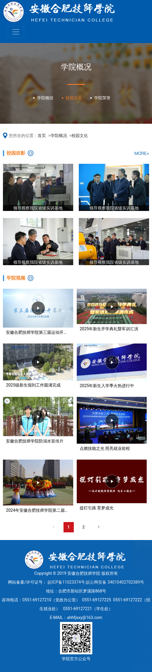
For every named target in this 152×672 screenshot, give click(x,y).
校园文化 (79, 135)
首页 (42, 135)
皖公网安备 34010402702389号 (115, 582)
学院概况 (59, 135)
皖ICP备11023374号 (66, 582)
